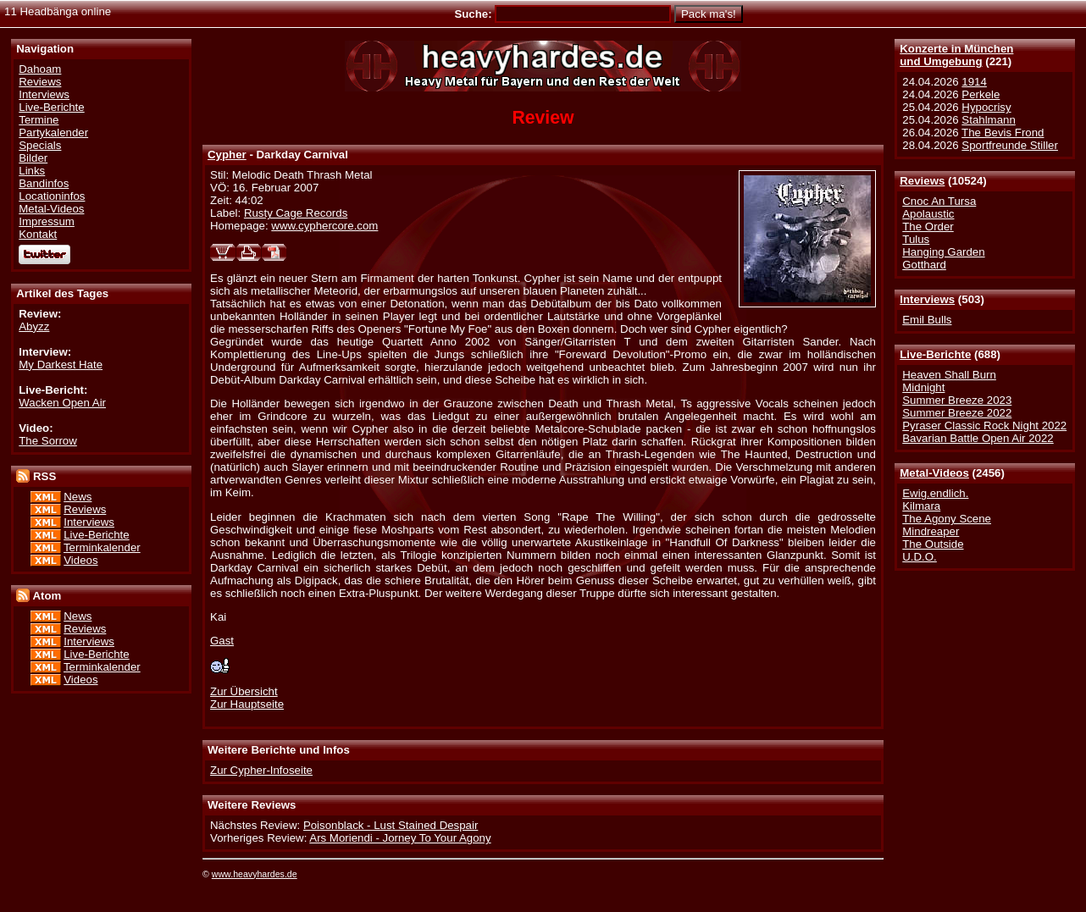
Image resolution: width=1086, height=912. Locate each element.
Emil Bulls (926, 319)
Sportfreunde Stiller (1009, 145)
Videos (80, 560)
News (77, 496)
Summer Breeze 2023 (956, 400)
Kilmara (921, 506)
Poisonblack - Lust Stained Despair (390, 825)
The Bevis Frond (1002, 132)
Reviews (922, 180)
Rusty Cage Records (295, 213)
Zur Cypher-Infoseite (261, 770)
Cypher (227, 154)
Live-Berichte (935, 354)
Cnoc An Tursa (939, 201)
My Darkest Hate (61, 364)
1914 (974, 81)
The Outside (932, 544)
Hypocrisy (986, 107)
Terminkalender (102, 547)
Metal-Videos (934, 473)
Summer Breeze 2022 (956, 412)
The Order (927, 226)
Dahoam (40, 69)
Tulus (915, 239)
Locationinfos (52, 196)
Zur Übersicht (244, 691)
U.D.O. (919, 556)
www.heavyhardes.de (254, 874)
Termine (38, 119)
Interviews (927, 299)
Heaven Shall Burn (949, 374)
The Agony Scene (946, 518)
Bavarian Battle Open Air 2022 (977, 438)
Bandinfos (44, 183)
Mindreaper (930, 531)
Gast (222, 640)
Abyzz (34, 326)
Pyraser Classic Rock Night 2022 (984, 425)
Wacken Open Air (62, 402)
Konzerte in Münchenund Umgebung (956, 55)
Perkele (980, 94)
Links (32, 170)
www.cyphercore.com (324, 225)
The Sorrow (48, 440)
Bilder (33, 158)
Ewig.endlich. (935, 493)
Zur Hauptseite (247, 704)
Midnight (923, 387)
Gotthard (924, 264)
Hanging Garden (943, 252)
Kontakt (38, 234)
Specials (40, 145)
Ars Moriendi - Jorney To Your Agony (399, 838)
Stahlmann (988, 119)
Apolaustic (928, 213)
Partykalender (53, 132)
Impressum (47, 221)
